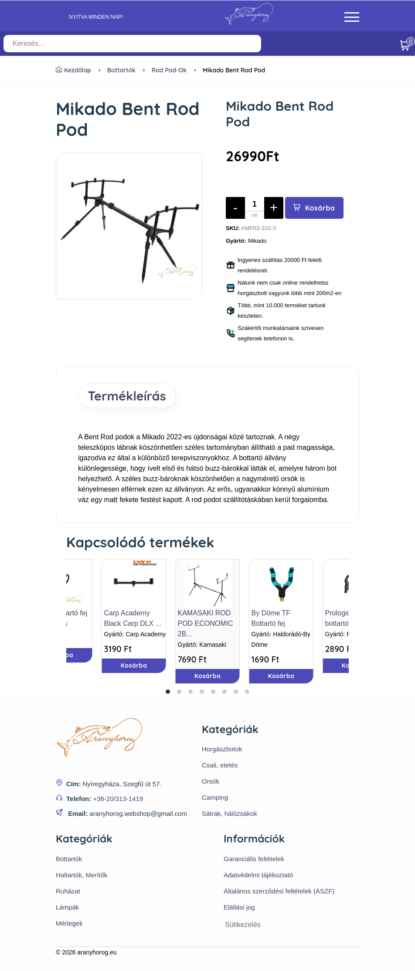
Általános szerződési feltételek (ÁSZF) (279, 891)
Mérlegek (69, 923)
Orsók (210, 781)
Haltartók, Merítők (81, 875)
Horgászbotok (222, 749)
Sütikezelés (243, 925)
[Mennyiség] (254, 208)
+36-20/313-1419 (118, 799)
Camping (215, 797)
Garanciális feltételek (254, 859)
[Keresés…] (148, 43)
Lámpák (67, 907)
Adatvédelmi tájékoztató (258, 875)
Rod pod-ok (169, 70)
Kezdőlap (73, 70)
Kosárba (314, 208)
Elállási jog (239, 907)
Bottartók (121, 70)
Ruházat (68, 891)
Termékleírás (128, 396)
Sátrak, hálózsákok (229, 814)
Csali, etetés (220, 765)
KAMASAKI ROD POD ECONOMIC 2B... (205, 623)
